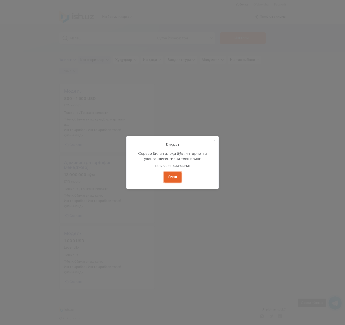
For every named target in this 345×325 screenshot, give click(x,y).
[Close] (214, 141)
